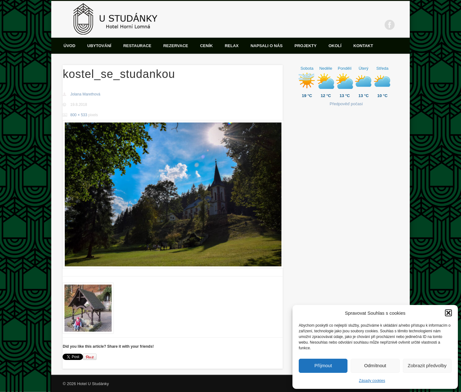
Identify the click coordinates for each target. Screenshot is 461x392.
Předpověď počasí (346, 103)
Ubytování (99, 45)
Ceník (206, 45)
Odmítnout (375, 365)
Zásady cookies (372, 380)
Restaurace (137, 45)
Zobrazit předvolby (427, 365)
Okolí (335, 45)
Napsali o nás (267, 45)
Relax (232, 45)
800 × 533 (78, 115)
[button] (448, 313)
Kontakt (363, 45)
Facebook (390, 25)
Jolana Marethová (85, 94)
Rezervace (175, 45)
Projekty (306, 45)
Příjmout (323, 365)
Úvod (69, 45)
